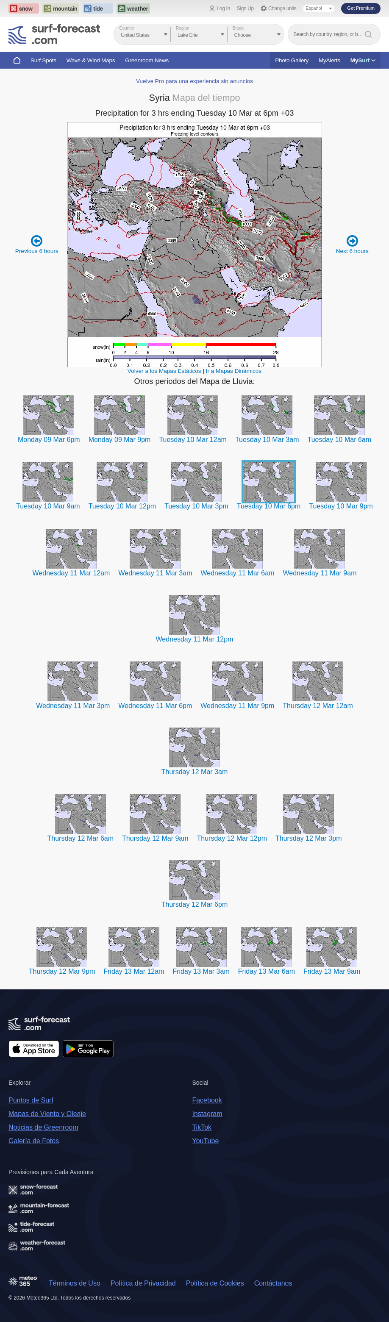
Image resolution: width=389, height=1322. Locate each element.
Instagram (207, 1113)
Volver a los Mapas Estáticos (164, 371)
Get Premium (361, 8)
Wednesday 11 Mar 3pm (73, 705)
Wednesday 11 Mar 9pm (237, 705)
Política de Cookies (215, 1283)
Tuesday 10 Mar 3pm (196, 506)
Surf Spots (43, 60)
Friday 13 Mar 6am (266, 971)
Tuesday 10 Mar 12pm (122, 506)
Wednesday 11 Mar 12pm (194, 639)
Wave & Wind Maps (91, 60)
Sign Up (245, 8)
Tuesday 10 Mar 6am (339, 439)
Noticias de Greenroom (43, 1127)
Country (126, 28)
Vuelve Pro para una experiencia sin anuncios (194, 81)
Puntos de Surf (30, 1100)
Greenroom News (147, 60)
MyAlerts (329, 60)
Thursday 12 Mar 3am (194, 771)
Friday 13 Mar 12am (133, 971)
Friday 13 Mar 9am (331, 971)
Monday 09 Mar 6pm (49, 439)
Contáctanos (273, 1283)
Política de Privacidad (143, 1283)
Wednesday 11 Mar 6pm (155, 705)
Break (238, 28)
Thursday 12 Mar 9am (155, 838)
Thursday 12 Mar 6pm (194, 904)
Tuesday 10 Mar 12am (192, 439)
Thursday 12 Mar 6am (80, 838)
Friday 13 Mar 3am (200, 971)
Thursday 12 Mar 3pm (308, 838)
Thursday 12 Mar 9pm (62, 971)
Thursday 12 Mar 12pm (232, 838)
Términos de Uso (74, 1283)
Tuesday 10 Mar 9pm (341, 506)
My (362, 60)
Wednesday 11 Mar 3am (155, 573)
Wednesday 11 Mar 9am (319, 573)
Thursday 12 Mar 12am (318, 705)
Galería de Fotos (33, 1140)
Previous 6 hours (36, 244)
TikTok (201, 1127)
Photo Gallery (291, 60)
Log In (223, 8)
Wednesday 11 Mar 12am (71, 573)
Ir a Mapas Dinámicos (233, 371)
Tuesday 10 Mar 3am (267, 439)
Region (182, 28)
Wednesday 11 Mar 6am (237, 573)
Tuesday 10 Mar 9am (48, 506)
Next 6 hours (352, 244)
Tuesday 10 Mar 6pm (269, 506)
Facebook (207, 1100)
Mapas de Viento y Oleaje (47, 1113)
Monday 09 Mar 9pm (120, 439)
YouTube (205, 1140)
